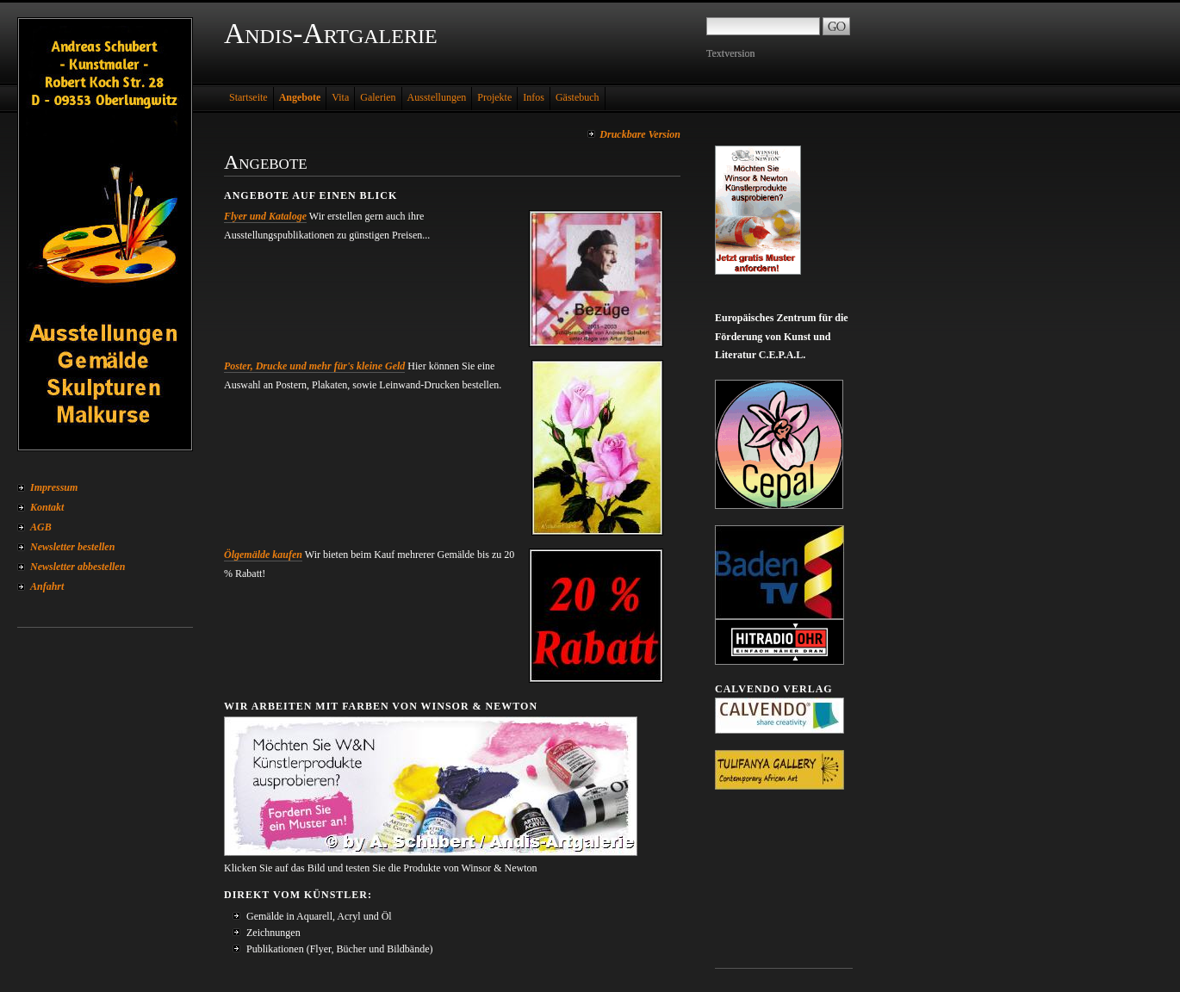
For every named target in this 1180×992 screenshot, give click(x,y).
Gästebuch (577, 97)
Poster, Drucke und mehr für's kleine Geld (314, 366)
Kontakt (47, 507)
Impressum (54, 487)
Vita (340, 97)
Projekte (494, 97)
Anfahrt (47, 586)
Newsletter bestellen (72, 547)
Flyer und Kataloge (265, 216)
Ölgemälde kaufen (263, 555)
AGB (41, 527)
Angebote (300, 97)
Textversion (730, 53)
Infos (533, 97)
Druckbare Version (639, 134)
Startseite (248, 97)
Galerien (377, 97)
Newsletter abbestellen (77, 567)
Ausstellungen (437, 97)
